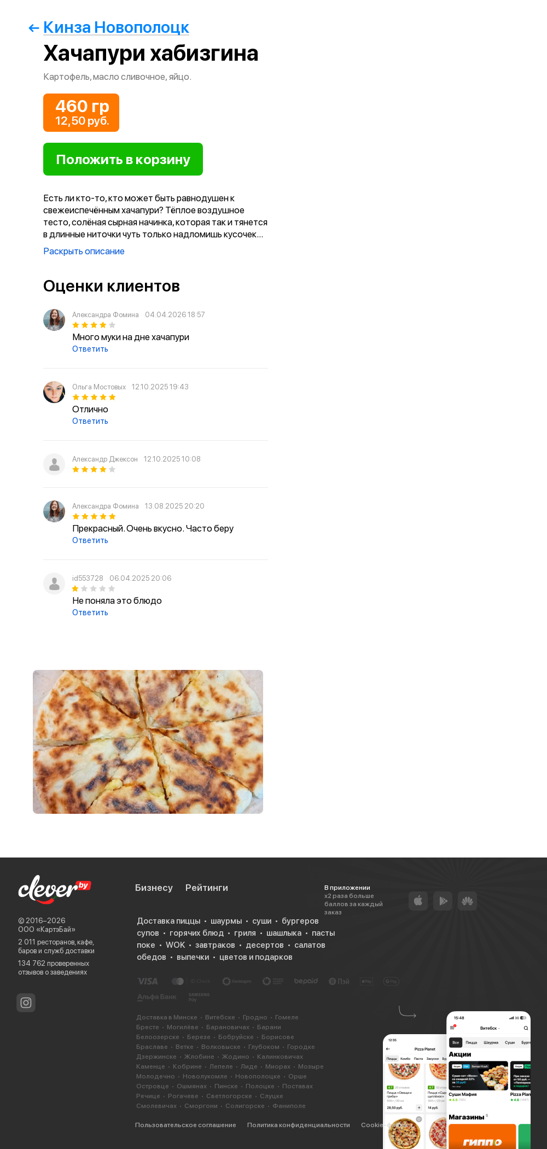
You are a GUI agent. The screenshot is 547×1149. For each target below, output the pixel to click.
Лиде (249, 1066)
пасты (323, 933)
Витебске (220, 1017)
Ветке (185, 1047)
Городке (301, 1047)
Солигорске (245, 1106)
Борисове (277, 1037)
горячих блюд (197, 933)
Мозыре (311, 1066)
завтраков (215, 945)
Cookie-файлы (384, 1125)
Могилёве (183, 1027)
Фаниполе (289, 1106)
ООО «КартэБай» (46, 929)
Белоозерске (157, 1037)
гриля (245, 933)
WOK (175, 945)
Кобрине (187, 1066)
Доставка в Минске (166, 1017)
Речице (148, 1096)
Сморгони (201, 1106)
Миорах (277, 1066)
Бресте (147, 1027)
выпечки (193, 957)
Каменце (150, 1066)
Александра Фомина (105, 315)
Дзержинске (156, 1056)
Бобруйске (236, 1037)
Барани (269, 1027)
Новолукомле (205, 1076)
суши (261, 921)
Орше (297, 1076)
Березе (199, 1037)
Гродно (255, 1017)
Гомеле (287, 1017)
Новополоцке (258, 1076)
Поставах (297, 1086)
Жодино (235, 1056)
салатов (309, 945)
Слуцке (271, 1096)
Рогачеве (183, 1096)
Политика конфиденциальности (298, 1125)
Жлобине (199, 1056)
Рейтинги (206, 887)
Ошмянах (192, 1086)
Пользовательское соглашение (185, 1125)
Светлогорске (229, 1096)
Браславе (152, 1047)
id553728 (87, 578)
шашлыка (283, 933)
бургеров (300, 921)
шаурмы (226, 921)
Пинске (226, 1086)
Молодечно (155, 1076)
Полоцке (260, 1086)
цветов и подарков (256, 957)
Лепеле (221, 1066)
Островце (152, 1086)
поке (146, 945)
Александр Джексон (105, 459)
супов (148, 933)
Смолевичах (156, 1106)
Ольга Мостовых (99, 387)
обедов (151, 957)
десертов (265, 945)
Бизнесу (154, 887)
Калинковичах (280, 1056)
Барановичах (227, 1027)
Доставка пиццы (168, 921)
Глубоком (264, 1047)
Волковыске (221, 1047)
